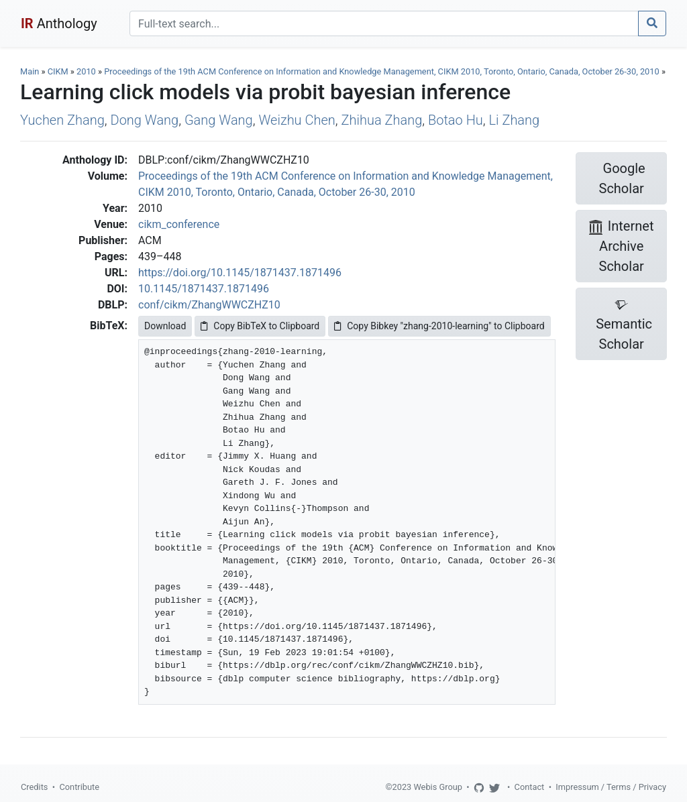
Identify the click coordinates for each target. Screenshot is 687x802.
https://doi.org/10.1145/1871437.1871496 (239, 272)
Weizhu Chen (296, 120)
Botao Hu (455, 120)
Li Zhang (514, 120)
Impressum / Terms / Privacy (611, 787)
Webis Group (437, 787)
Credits (34, 787)
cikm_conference (178, 224)
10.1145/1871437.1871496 (203, 288)
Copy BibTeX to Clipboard (260, 326)
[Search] (384, 23)
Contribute (79, 787)
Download (165, 326)
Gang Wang (218, 120)
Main (29, 71)
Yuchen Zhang (62, 120)
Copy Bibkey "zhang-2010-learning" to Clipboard (439, 326)
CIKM (58, 71)
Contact (530, 787)
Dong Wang (145, 120)
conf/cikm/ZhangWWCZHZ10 (209, 304)
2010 (86, 71)
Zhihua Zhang (382, 120)
